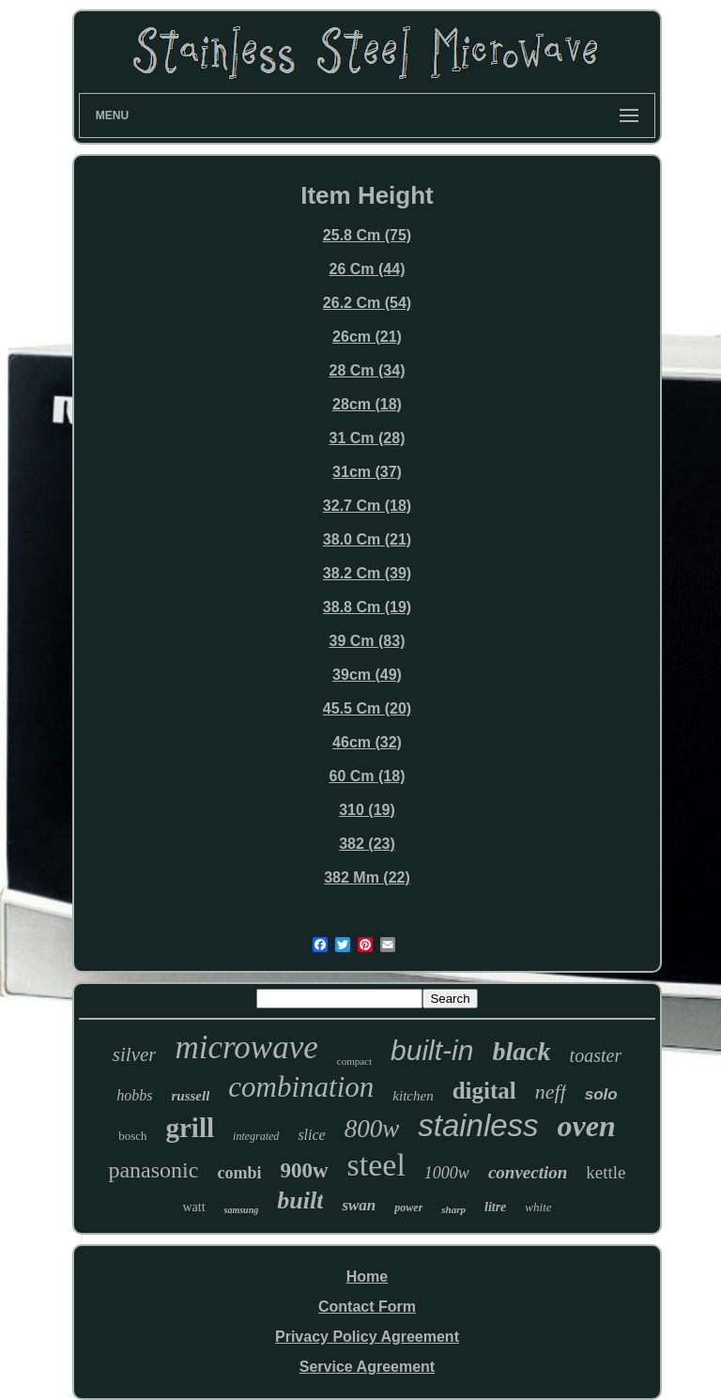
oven (587, 1126)
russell (191, 1095)
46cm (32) (367, 742)
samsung (241, 1210)
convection (527, 1172)
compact (354, 1061)
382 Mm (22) (367, 877)
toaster (596, 1055)
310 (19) (367, 810)
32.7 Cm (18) (367, 506)
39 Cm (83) (368, 641)
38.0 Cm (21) (367, 539)
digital (484, 1090)
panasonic (153, 1170)
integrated (256, 1136)
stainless (478, 1125)
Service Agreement (367, 1367)
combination (301, 1086)
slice (311, 1135)
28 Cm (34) (368, 370)
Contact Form (367, 1307)
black (521, 1051)
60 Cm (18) (368, 776)
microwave (246, 1047)
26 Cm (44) (368, 269)
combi (239, 1172)
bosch (132, 1136)
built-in (432, 1050)
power (408, 1207)
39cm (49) (367, 675)
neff (550, 1091)
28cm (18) (367, 404)
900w (304, 1170)
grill (190, 1128)
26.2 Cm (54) (367, 303)
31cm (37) (367, 472)
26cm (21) (367, 337)
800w (372, 1129)
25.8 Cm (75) (367, 235)
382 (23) (367, 844)
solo (601, 1094)
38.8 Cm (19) (367, 607)
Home (367, 1277)
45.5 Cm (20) (367, 708)
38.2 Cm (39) (367, 573)
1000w (446, 1172)
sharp (453, 1209)
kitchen (412, 1095)
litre (495, 1207)
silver (135, 1054)
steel (376, 1164)
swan (359, 1205)
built (300, 1200)
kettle (605, 1172)
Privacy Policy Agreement (367, 1337)
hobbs (134, 1095)
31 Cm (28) (368, 438)
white (538, 1207)
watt (193, 1207)
